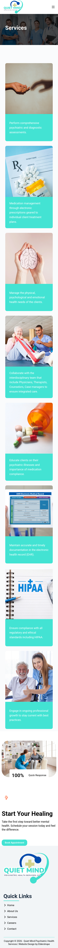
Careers (11, 922)
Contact (11, 928)
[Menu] (53, 7)
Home (10, 905)
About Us (12, 911)
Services (12, 917)
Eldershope (44, 944)
